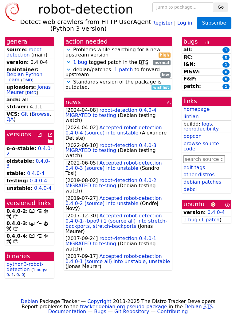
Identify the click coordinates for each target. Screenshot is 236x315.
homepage (196, 109)
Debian (29, 301)
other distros (198, 174)
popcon (192, 136)
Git (24, 114)
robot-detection (24, 52)
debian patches (202, 182)
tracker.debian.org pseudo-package (123, 306)
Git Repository (131, 311)
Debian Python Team (24, 77)
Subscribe (214, 23)
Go (221, 7)
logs (207, 124)
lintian (191, 116)
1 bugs (39, 269)
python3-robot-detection (24, 266)
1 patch (123, 69)
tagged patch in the (118, 62)
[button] (68, 49)
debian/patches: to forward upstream (118, 72)
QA (10, 119)
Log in (184, 22)
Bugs (100, 311)
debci (190, 189)
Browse (40, 114)
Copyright (99, 301)
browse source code (201, 146)
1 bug (80, 62)
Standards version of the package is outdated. (118, 85)
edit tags (194, 167)
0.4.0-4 (36, 173)
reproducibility (201, 129)
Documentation (67, 311)
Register (162, 22)
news (73, 102)
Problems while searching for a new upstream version (118, 52)
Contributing (172, 311)
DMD (27, 80)
